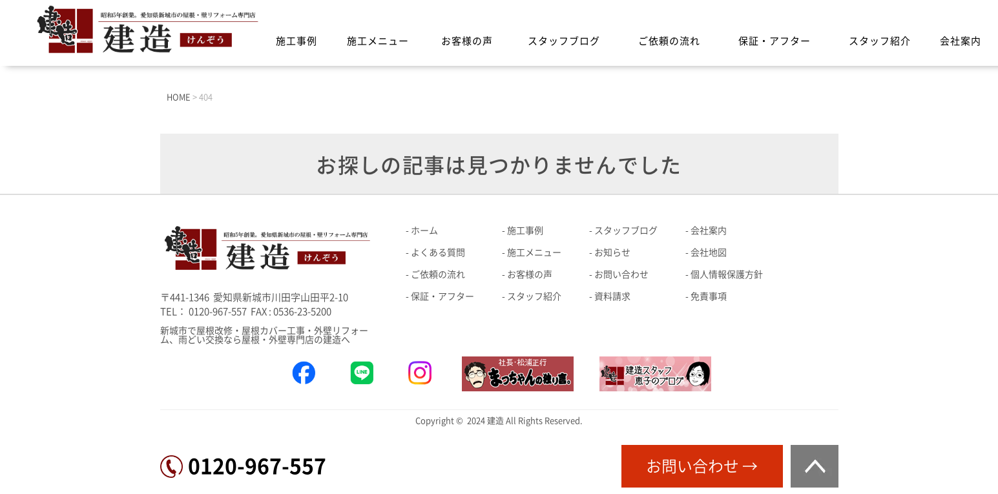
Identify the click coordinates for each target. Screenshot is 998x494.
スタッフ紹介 (880, 41)
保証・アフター (774, 41)
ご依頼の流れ (669, 41)
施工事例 (296, 41)
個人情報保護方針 (727, 274)
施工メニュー (378, 41)
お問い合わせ (621, 274)
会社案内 (960, 41)
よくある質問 (438, 252)
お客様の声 (467, 41)
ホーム (424, 230)
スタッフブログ (564, 41)
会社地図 (709, 252)
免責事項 (709, 296)
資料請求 (612, 296)
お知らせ (612, 252)
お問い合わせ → (702, 466)
